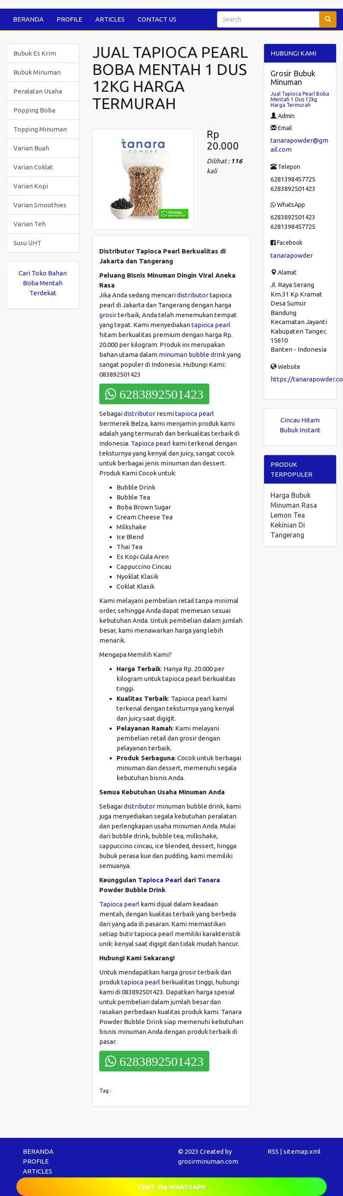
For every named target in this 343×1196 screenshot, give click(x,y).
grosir (107, 315)
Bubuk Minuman (37, 72)
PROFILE (69, 19)
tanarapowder (292, 255)
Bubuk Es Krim (34, 53)
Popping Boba (34, 110)
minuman (173, 354)
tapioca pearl (211, 324)
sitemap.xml (302, 1151)
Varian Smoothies (39, 205)
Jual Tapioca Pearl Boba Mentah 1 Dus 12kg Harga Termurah (300, 99)
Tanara (209, 880)
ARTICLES (110, 19)
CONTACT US (157, 19)
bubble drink (207, 354)
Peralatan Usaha (37, 91)
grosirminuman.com (208, 1161)
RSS (273, 1151)
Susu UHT (27, 243)
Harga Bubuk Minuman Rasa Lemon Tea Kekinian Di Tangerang (294, 515)
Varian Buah (31, 148)
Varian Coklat (33, 167)
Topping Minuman (40, 129)
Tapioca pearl (151, 443)
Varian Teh (29, 224)
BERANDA (28, 19)
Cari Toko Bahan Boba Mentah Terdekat (43, 283)
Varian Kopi (30, 186)
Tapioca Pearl (160, 880)
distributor (192, 295)
